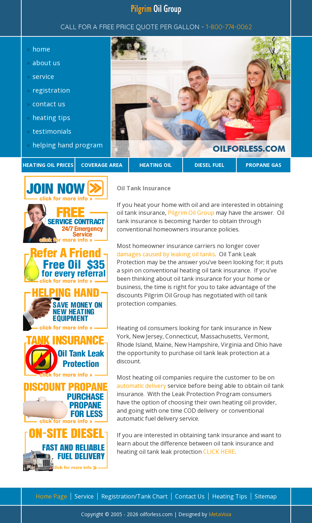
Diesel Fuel (209, 164)
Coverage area (101, 164)
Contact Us (190, 496)
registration (51, 90)
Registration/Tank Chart (134, 496)
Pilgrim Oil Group (191, 213)
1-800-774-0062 (229, 27)
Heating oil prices (48, 164)
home (41, 49)
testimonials (51, 131)
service (43, 76)
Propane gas (263, 164)
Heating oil (155, 164)
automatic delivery (141, 386)
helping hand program (67, 145)
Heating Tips (229, 496)
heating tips (51, 117)
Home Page (51, 496)
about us (46, 62)
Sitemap (266, 496)
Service (84, 496)
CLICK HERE (219, 452)
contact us (48, 103)
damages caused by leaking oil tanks (166, 254)
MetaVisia (220, 514)
